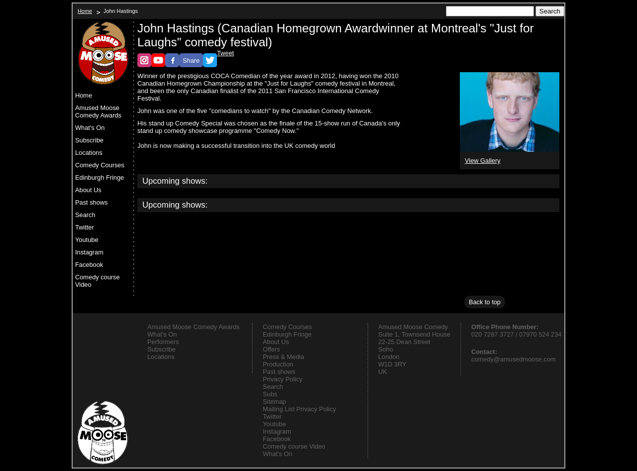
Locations (89, 152)
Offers (271, 349)
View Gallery (483, 160)
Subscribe (89, 140)
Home (85, 11)
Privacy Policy (283, 379)
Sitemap (274, 401)
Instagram (89, 252)
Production (278, 364)
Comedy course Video (97, 280)
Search (85, 215)
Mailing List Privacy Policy (299, 409)
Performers (163, 342)
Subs (270, 394)
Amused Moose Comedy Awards (98, 111)
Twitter (84, 227)
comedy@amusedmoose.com (513, 359)
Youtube (87, 239)
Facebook (89, 264)
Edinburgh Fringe (99, 177)
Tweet (225, 53)
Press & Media (283, 356)
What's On (90, 127)
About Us (88, 190)
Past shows (91, 202)
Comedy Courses (99, 165)
